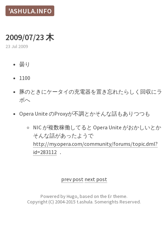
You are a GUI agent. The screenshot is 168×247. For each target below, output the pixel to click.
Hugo (72, 196)
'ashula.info (30, 11)
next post (96, 179)
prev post (72, 179)
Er (110, 196)
